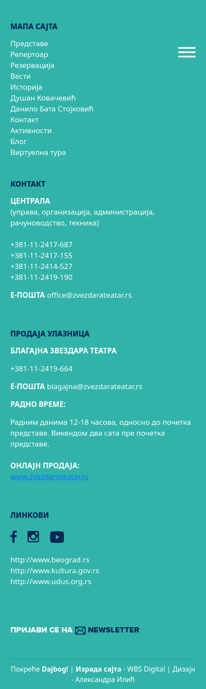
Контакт (24, 119)
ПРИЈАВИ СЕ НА (74, 630)
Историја (26, 87)
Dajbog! (55, 669)
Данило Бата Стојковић (52, 109)
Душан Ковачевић (43, 98)
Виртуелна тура (38, 152)
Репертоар (29, 54)
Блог (18, 141)
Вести (20, 76)
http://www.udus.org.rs (50, 581)
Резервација (32, 65)
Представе (29, 43)
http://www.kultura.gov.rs (54, 570)
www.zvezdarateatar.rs (49, 476)
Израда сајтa (99, 669)
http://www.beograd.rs (50, 560)
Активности (31, 130)
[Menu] (187, 56)
